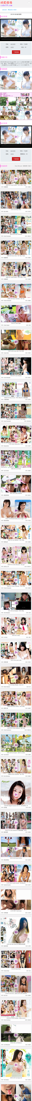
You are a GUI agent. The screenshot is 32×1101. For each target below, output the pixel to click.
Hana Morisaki (18, 166)
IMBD (15, 9)
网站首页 (10, 9)
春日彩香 (13, 44)
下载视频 (16, 52)
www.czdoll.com (13, 708)
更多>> (30, 166)
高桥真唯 (25, 166)
